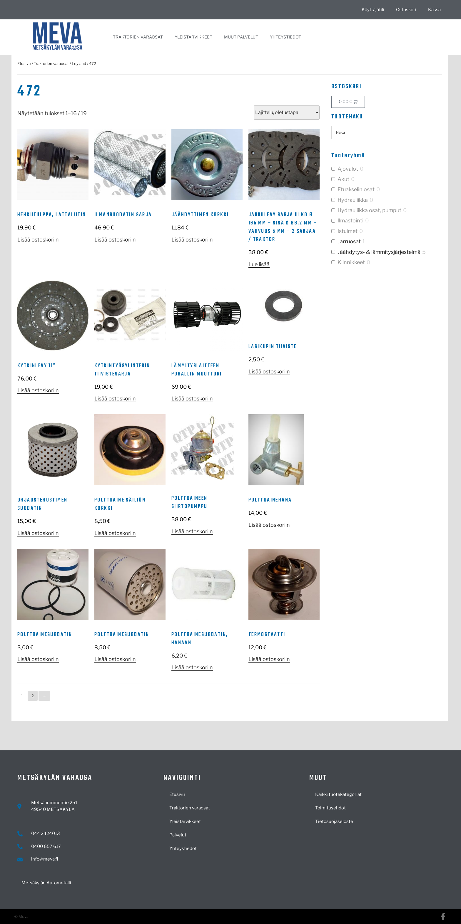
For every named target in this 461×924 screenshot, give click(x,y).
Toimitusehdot (330, 808)
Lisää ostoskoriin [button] (38, 240)
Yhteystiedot (285, 36)
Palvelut (177, 835)
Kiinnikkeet (351, 262)
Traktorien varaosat (138, 36)
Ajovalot (348, 169)
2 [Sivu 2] (32, 695)
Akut (343, 179)
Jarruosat (349, 241)
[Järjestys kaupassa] (287, 112)
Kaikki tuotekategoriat (338, 794)
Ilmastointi (350, 220)
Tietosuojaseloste (334, 821)
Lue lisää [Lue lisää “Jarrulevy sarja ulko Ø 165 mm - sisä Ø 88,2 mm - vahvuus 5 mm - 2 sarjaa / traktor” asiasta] (259, 264)
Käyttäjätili (373, 9)
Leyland (79, 63)
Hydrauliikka (353, 200)
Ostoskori (406, 9)
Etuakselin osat (356, 189)
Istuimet (348, 231)
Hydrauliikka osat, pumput (369, 210)
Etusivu (24, 63)
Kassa (434, 9)
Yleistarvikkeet (193, 36)
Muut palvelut (241, 36)
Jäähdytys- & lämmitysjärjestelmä (379, 252)
